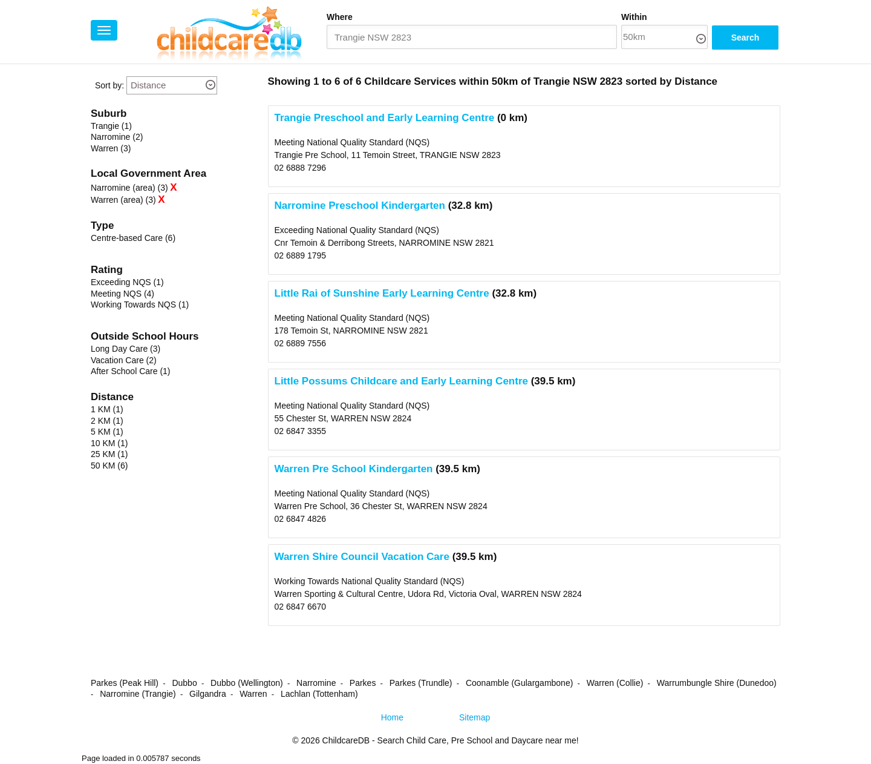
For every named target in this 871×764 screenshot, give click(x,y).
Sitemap (474, 717)
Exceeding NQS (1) (127, 282)
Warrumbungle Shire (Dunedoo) (717, 683)
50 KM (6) (109, 465)
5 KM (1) (107, 431)
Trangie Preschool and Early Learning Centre (385, 117)
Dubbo (184, 683)
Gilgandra (207, 694)
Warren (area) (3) (123, 200)
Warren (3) (111, 148)
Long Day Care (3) (125, 349)
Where (340, 17)
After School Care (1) (131, 371)
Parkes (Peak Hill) (124, 683)
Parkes (363, 683)
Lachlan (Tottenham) (319, 694)
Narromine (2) (117, 137)
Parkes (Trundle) (421, 683)
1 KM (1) (107, 409)
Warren (253, 694)
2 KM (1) (107, 421)
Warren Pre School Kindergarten (354, 469)
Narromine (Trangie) (138, 694)
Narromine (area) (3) (129, 188)
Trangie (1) (111, 126)
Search (745, 37)
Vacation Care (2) (124, 360)
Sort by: (109, 85)
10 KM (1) (109, 443)
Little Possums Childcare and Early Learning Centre (401, 381)
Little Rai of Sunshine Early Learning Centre (382, 293)
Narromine (316, 683)
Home (392, 717)
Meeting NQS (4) (122, 293)
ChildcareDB (346, 740)
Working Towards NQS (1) (140, 304)
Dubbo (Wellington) (246, 683)
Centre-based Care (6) (133, 238)
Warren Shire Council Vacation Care (362, 556)
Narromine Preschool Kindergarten (360, 205)
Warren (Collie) (615, 683)
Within (634, 17)
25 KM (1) (109, 454)
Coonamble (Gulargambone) (519, 683)
